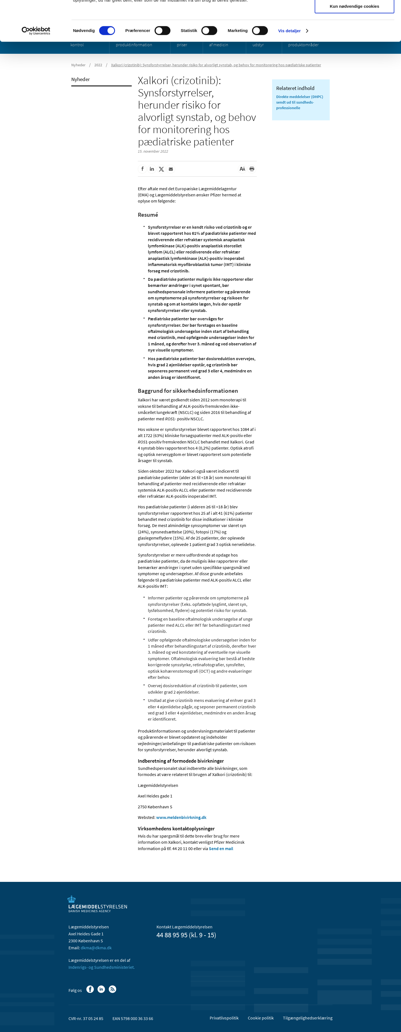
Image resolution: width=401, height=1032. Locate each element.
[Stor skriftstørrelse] (242, 169)
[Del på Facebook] (142, 169)
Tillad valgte (354, 30)
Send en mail (221, 848)
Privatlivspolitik (224, 1018)
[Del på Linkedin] (151, 169)
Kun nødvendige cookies (354, 46)
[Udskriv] (251, 169)
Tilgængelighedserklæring (307, 1018)
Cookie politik (261, 1018)
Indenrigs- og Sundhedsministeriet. (102, 967)
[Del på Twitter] (161, 169)
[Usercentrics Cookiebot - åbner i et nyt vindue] (36, 71)
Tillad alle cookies (354, 13)
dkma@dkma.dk (96, 947)
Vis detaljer (289, 71)
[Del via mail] (170, 169)
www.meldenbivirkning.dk (181, 817)
